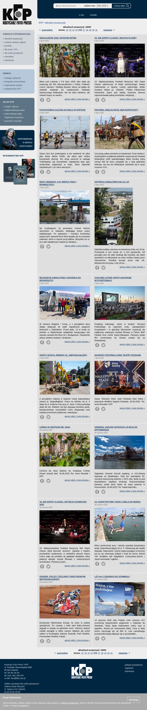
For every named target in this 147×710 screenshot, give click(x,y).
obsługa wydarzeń (13, 78)
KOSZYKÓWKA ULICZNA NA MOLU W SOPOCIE (62, 110)
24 (73, 30)
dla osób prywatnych (14, 53)
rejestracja (9, 60)
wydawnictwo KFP (13, 89)
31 (96, 30)
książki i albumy (12, 106)
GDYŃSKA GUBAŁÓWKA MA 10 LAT (112, 182)
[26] (80, 30)
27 (84, 30)
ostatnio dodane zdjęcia (15, 42)
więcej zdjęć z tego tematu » (77, 99)
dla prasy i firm (11, 49)
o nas (81, 15)
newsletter (9, 56)
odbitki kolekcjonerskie (15, 110)
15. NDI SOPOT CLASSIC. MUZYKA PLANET (116, 38)
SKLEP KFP (8, 102)
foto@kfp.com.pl (18, 678)
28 (87, 30)
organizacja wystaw (13, 85)
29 (90, 30)
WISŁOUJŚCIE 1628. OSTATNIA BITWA (57, 38)
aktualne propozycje (14, 38)
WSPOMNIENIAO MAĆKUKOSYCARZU (25, 142)
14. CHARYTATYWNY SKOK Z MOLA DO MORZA (118, 502)
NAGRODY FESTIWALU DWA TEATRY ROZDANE (118, 355)
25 (76, 30)
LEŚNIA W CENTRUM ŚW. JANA (54, 427)
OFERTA (7, 73)
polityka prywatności (134, 665)
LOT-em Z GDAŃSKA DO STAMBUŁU (112, 576)
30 (93, 30)
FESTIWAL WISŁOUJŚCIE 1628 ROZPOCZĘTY (116, 110)
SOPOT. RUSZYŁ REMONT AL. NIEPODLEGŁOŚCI (63, 355)
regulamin (129, 668)
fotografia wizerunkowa (15, 81)
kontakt (93, 15)
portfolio (8, 46)
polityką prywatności (70, 703)
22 (67, 30)
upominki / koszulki (13, 121)
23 (70, 30)
